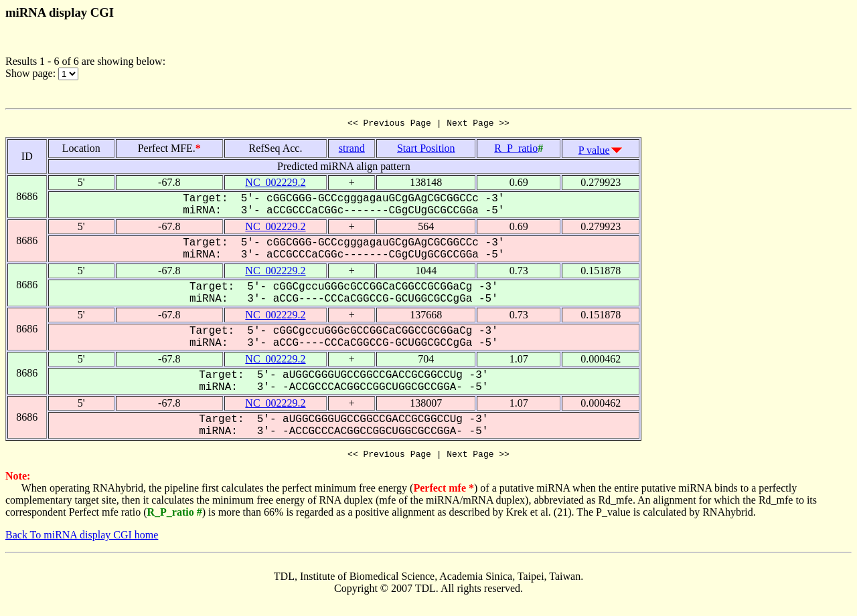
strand (352, 150)
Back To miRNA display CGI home (81, 538)
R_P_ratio (516, 150)
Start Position (426, 150)
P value (594, 152)
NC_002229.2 (275, 184)
